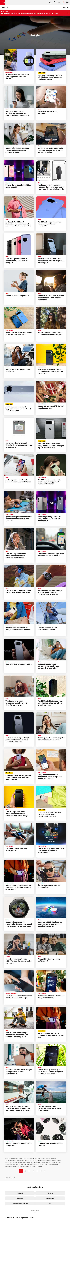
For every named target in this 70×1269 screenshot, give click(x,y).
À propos (24, 1218)
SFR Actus (4, 7)
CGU (16, 1218)
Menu (67, 2)
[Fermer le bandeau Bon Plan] (68, 13)
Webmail (59, 2)
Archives (8, 1218)
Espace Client (63, 2)
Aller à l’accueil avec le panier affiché (54, 2)
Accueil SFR (2, 2)
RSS (31, 1218)
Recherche (50, 2)
